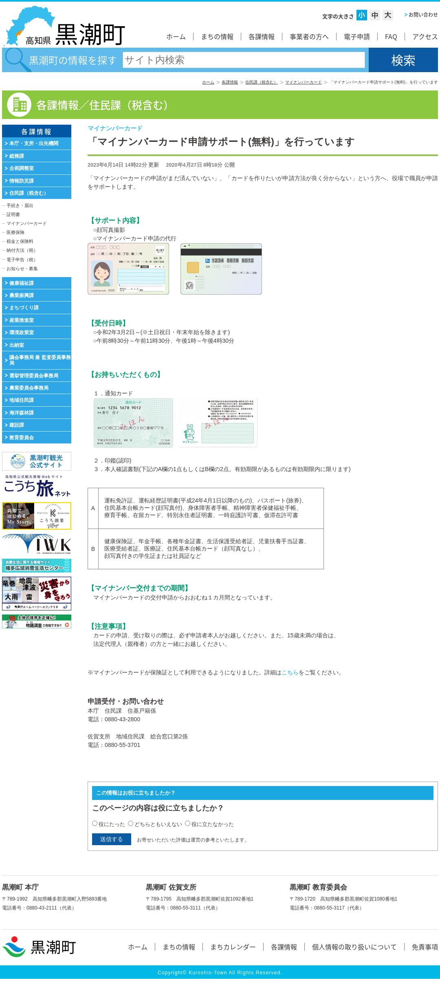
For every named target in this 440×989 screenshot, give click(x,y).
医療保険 (15, 232)
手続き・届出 (20, 205)
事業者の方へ (309, 36)
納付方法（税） (22, 250)
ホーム (176, 36)
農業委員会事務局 (28, 388)
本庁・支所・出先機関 (33, 143)
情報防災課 (21, 181)
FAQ (391, 36)
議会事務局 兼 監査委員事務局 (40, 360)
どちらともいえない (158, 824)
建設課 (16, 425)
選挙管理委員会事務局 (33, 376)
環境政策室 (21, 332)
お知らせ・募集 (22, 268)
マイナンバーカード (303, 82)
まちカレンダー (233, 947)
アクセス (425, 36)
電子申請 (357, 36)
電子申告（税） (22, 259)
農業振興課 (21, 295)
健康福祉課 (21, 283)
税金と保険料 (20, 241)
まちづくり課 (24, 308)
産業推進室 (21, 320)
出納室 (16, 345)
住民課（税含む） (261, 82)
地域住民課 (21, 400)
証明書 (13, 214)
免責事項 (425, 947)
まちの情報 (217, 36)
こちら (290, 672)
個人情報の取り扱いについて (354, 947)
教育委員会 (21, 438)
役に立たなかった (212, 824)
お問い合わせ (423, 15)
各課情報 (262, 36)
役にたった (112, 824)
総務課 (16, 156)
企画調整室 (21, 168)
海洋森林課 (21, 413)
